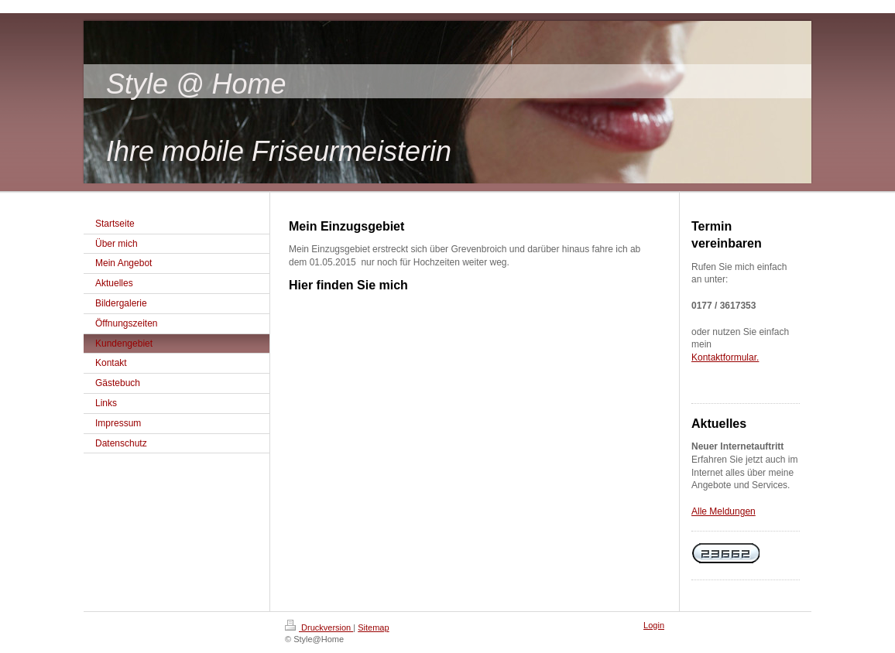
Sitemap (373, 627)
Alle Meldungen (723, 511)
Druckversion (319, 627)
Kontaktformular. (725, 357)
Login (653, 625)
